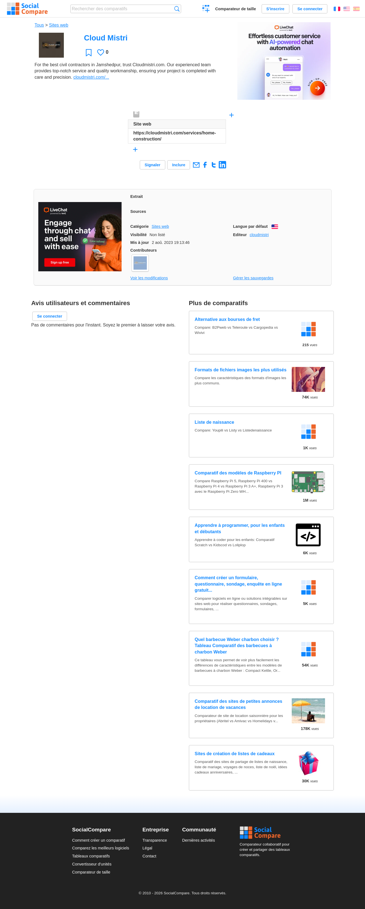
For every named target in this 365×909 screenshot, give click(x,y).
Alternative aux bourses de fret (227, 319)
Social (266, 832)
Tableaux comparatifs (91, 856)
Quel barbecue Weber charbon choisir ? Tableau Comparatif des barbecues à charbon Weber (237, 645)
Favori (88, 52)
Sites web (58, 25)
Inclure (178, 165)
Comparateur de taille (235, 9)
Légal (147, 848)
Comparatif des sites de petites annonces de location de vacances (238, 704)
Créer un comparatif (206, 9)
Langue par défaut (250, 226)
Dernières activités (198, 840)
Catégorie (139, 226)
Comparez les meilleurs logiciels (100, 848)
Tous (39, 25)
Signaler (152, 165)
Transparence (154, 840)
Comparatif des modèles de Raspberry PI (238, 473)
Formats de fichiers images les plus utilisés (240, 369)
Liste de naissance (214, 422)
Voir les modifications (149, 278)
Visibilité (138, 235)
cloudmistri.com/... (91, 77)
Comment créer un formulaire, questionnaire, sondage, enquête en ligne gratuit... (238, 584)
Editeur (240, 235)
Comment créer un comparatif (98, 840)
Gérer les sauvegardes (253, 278)
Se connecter (309, 9)
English (346, 9)
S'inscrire (275, 9)
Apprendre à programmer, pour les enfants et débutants (240, 528)
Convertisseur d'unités (92, 864)
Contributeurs (143, 250)
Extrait (136, 196)
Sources (138, 211)
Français (337, 9)
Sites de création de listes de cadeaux (235, 753)
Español (356, 9)
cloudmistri (259, 235)
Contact (149, 856)
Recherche (177, 8)
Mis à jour (139, 242)
